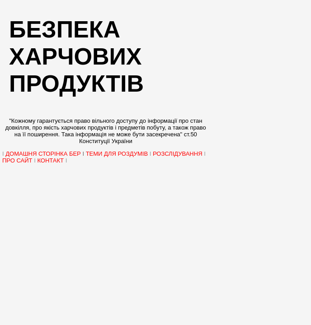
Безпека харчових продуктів (76, 56)
